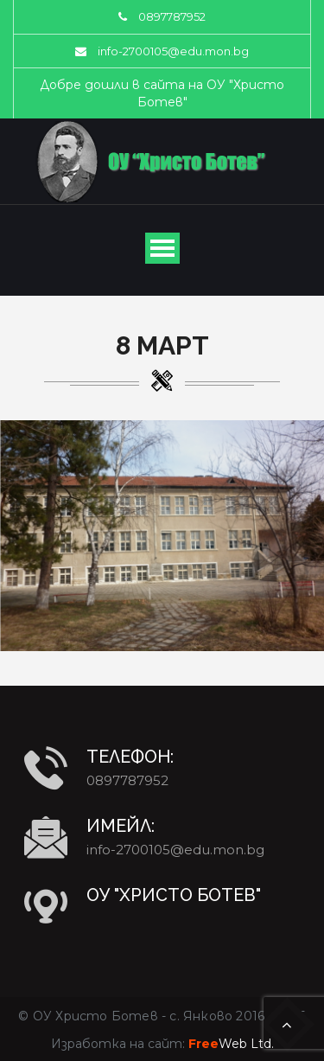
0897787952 (172, 16)
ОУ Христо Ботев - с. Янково (132, 1016)
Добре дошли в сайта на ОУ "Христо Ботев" (162, 93)
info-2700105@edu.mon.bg (173, 51)
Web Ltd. (231, 1043)
